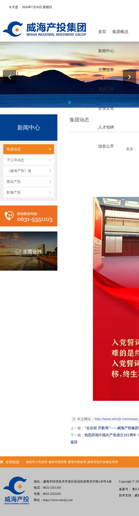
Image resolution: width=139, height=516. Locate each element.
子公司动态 (15, 160)
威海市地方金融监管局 (102, 462)
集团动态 (14, 149)
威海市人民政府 (36, 462)
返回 (73, 442)
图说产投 (14, 181)
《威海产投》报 (19, 171)
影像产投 (14, 192)
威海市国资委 (57, 462)
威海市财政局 (77, 462)
